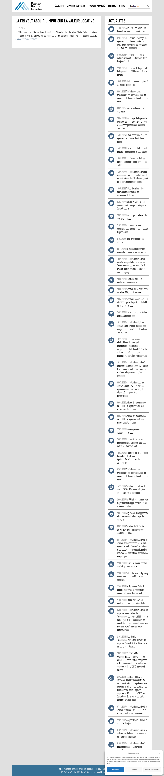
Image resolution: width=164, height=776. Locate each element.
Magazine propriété (97, 6)
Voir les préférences (152, 770)
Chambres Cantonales (76, 6)
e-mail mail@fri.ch (98, 772)
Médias (122, 6)
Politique (112, 6)
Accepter (115, 770)
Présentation (58, 6)
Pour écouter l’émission (27, 38)
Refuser (134, 770)
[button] (159, 753)
